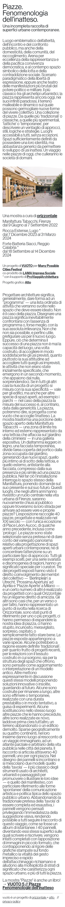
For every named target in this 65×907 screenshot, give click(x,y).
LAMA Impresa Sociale (39, 273)
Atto (28, 282)
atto (52, 897)
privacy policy (11, 901)
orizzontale (47, 215)
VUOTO (27, 266)
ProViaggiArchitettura (42, 277)
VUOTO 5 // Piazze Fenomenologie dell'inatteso (28, 885)
